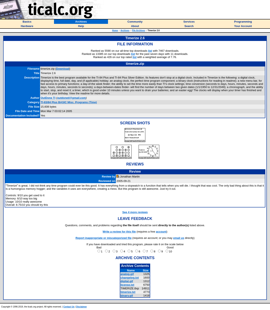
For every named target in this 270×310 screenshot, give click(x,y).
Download (62, 68)
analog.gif (127, 274)
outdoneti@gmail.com (71, 97)
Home (115, 30)
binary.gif (126, 295)
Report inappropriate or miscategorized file (104, 238)
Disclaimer (81, 307)
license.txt (127, 284)
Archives (124, 30)
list (150, 50)
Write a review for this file (119, 231)
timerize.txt (127, 292)
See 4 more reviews (135, 212)
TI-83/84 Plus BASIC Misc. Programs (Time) (69, 102)
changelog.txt (129, 277)
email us (178, 238)
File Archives (138, 30)
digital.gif (126, 281)
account (161, 231)
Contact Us (68, 307)
